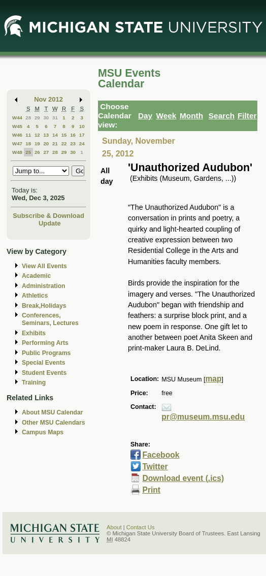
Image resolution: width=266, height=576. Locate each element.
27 (46, 152)
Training (34, 382)
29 (37, 117)
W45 (17, 126)
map (213, 378)
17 (82, 135)
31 (55, 117)
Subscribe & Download (48, 215)
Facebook (160, 455)
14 (55, 135)
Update (50, 223)
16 (73, 135)
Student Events (44, 372)
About (114, 527)
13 (46, 135)
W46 (17, 135)
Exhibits (34, 333)
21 (55, 143)
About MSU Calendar (52, 412)
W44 (17, 117)
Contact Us (140, 527)
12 (37, 135)
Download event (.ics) (183, 478)
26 (37, 152)
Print (151, 490)
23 (73, 143)
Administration (43, 286)
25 (28, 152)
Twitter (155, 466)
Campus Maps (42, 432)
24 (82, 143)
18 (28, 143)
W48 (17, 152)
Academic (36, 275)
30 (46, 117)
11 (28, 135)
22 (64, 143)
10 (82, 126)
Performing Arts (45, 342)
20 (46, 143)
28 (28, 117)
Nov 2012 (48, 99)
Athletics (35, 295)
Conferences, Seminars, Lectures (50, 319)
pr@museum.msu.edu (203, 416)
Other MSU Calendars (53, 422)
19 (37, 143)
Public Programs (46, 353)
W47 (17, 143)
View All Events (44, 266)
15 (64, 135)
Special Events (43, 362)
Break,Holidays (44, 305)
